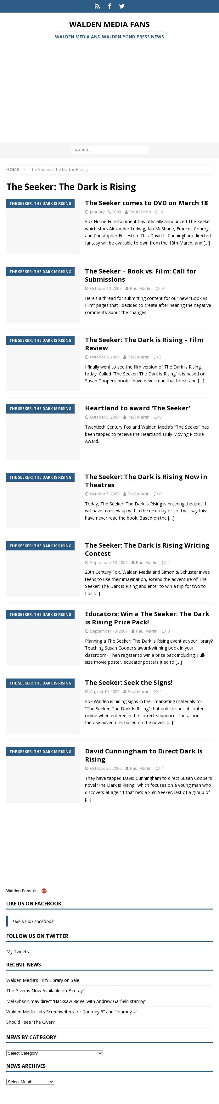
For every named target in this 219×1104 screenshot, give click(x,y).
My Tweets (17, 952)
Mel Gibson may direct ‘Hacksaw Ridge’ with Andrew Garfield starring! (76, 1001)
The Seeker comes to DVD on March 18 (146, 203)
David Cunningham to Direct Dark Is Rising (144, 755)
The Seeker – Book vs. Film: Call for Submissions (141, 275)
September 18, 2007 (108, 562)
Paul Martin (140, 212)
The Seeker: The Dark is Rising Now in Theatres (146, 480)
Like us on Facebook (33, 903)
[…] (207, 243)
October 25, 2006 (105, 768)
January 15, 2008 (105, 212)
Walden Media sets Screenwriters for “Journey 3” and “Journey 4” (71, 1012)
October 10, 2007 (105, 288)
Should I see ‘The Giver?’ (30, 1022)
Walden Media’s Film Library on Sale (42, 980)
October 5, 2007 (104, 417)
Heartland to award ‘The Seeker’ (137, 408)
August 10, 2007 (104, 691)
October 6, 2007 (104, 357)
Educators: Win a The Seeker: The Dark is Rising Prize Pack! (147, 618)
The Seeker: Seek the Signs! (128, 682)
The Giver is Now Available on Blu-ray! (45, 991)
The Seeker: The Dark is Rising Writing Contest (147, 549)
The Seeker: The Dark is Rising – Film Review (144, 343)
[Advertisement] (109, 92)
